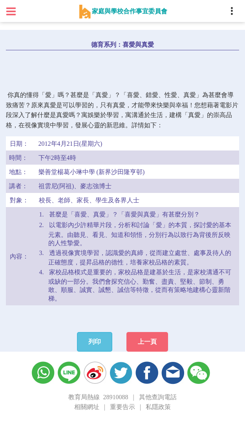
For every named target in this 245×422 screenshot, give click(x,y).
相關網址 (86, 407)
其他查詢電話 (158, 397)
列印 (94, 341)
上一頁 (147, 341)
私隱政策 (158, 407)
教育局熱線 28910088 (98, 397)
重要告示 (122, 407)
